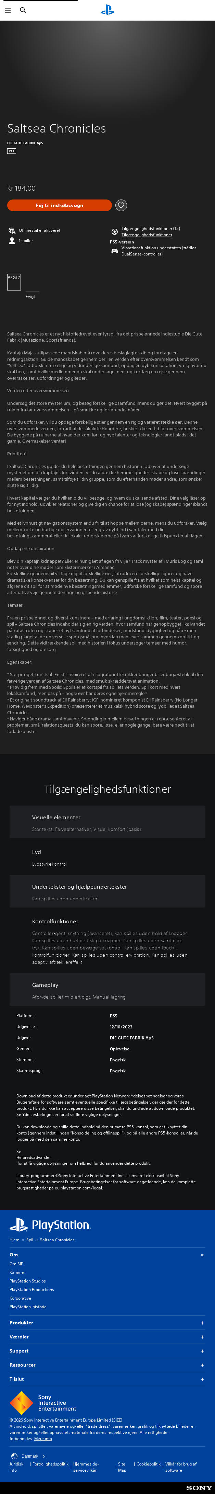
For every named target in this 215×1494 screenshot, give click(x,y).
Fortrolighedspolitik (50, 1464)
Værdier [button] (107, 1337)
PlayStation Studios (28, 1281)
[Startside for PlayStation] (107, 10)
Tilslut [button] (107, 1379)
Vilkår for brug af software (181, 1467)
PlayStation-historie (28, 1307)
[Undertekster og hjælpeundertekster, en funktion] (107, 891)
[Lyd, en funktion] (107, 856)
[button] (147, 235)
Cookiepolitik (149, 1464)
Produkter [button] (107, 1323)
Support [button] (107, 1351)
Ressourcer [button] (107, 1365)
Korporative (20, 1298)
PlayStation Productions (32, 1289)
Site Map (122, 1467)
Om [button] (107, 1254)
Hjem (15, 1240)
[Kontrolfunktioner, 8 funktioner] (107, 940)
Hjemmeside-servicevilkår (86, 1467)
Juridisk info (16, 1467)
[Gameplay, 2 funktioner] (107, 989)
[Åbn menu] (7, 10)
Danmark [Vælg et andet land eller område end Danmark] (28, 1456)
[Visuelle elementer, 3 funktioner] (107, 822)
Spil (29, 1240)
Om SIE (16, 1264)
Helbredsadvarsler (33, 1157)
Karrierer (18, 1272)
